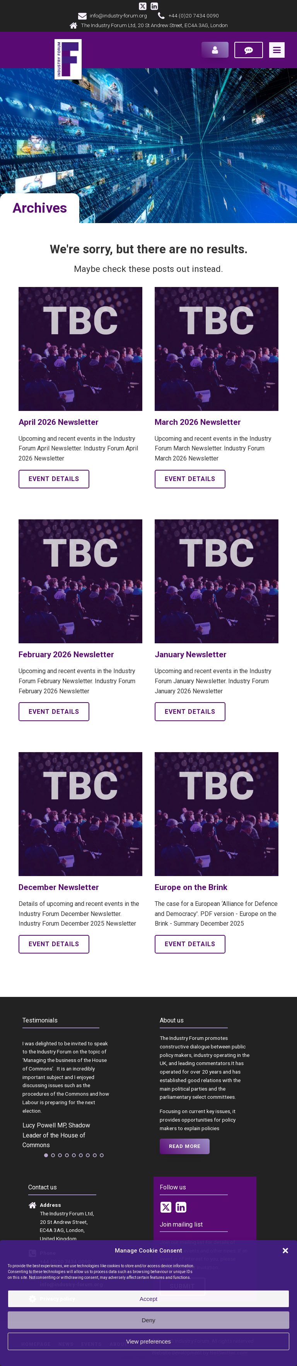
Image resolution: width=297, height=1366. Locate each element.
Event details (54, 481)
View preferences (148, 1341)
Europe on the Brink (191, 889)
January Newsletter (191, 656)
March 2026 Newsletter (198, 424)
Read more (184, 1148)
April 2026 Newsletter (59, 424)
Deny (148, 1320)
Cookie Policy (133, 1357)
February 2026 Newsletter (66, 656)
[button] (285, 1250)
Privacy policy (163, 1357)
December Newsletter (59, 889)
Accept (148, 1299)
